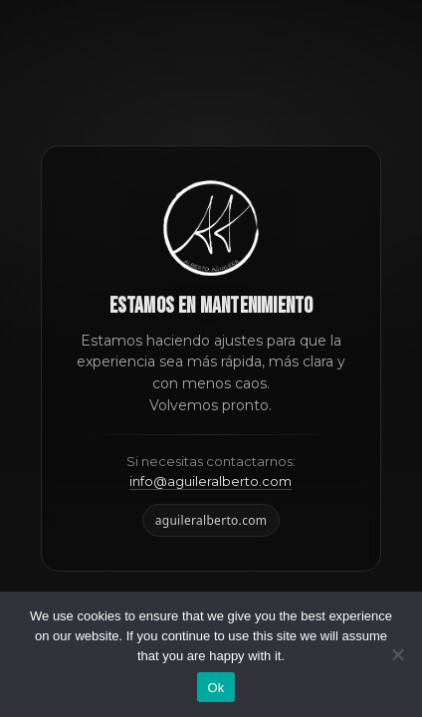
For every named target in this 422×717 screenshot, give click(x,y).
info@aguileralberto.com (210, 481)
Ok (215, 687)
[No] (397, 654)
